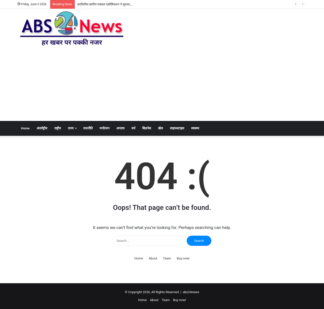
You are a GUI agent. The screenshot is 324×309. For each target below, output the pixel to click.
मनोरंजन (104, 128)
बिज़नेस (146, 128)
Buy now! (183, 258)
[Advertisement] (162, 83)
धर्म (133, 128)
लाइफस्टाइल (177, 128)
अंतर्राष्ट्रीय (42, 128)
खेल (160, 128)
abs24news (191, 292)
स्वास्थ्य (195, 128)
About (153, 258)
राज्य (71, 128)
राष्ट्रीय (57, 128)
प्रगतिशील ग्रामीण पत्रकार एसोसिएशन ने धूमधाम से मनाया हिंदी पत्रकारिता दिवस (122, 4)
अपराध (120, 128)
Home (25, 128)
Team (167, 258)
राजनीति (88, 128)
